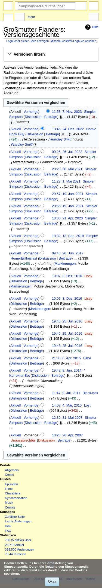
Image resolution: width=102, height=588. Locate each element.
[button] (51, 54)
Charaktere (12, 493)
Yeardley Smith (60, 139)
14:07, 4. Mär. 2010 (67, 405)
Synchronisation (16, 498)
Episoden (11, 484)
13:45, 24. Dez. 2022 (68, 129)
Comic (9, 474)
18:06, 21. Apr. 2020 (67, 218)
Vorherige (31, 112)
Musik (9, 502)
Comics (10, 507)
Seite (8, 17)
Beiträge (50, 117)
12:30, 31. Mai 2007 (67, 418)
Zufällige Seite (15, 516)
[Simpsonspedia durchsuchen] (46, 6)
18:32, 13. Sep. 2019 (68, 236)
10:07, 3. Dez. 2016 (67, 276)
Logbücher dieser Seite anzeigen (27, 41)
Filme (9, 488)
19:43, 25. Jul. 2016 (67, 346)
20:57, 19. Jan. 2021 (68, 194)
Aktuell (15, 129)
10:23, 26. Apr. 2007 (67, 435)
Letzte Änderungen (18, 521)
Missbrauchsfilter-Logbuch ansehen (73, 41)
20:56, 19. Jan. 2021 (68, 206)
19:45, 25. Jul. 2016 (67, 333)
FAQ (8, 530)
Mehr (31, 16)
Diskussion (33, 117)
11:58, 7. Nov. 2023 (67, 112)
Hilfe (91, 27)
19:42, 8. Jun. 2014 (67, 370)
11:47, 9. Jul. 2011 (66, 393)
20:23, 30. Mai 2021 (67, 169)
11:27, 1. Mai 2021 (66, 181)
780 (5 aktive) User (18, 540)
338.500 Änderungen (19, 549)
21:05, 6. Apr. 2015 (66, 358)
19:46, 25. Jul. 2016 (67, 321)
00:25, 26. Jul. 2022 (67, 152)
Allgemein (11, 470)
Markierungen (65, 264)
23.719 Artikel (14, 545)
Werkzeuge (93, 17)
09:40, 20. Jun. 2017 (68, 253)
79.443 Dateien (15, 554)
